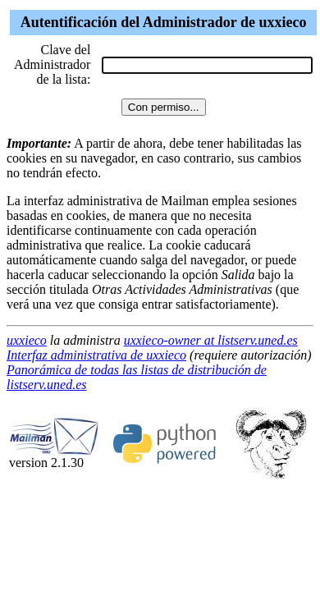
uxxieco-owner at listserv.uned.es (211, 340)
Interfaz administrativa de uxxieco (96, 355)
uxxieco (27, 340)
